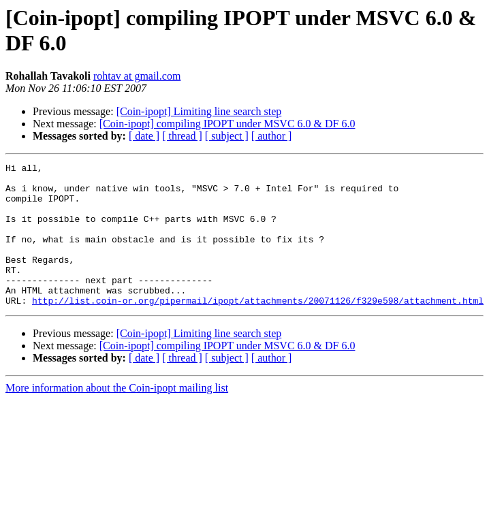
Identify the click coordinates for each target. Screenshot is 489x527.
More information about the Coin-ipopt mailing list (116, 416)
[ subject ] (227, 136)
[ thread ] (182, 136)
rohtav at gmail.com (136, 76)
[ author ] (271, 136)
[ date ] (144, 136)
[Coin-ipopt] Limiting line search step (199, 111)
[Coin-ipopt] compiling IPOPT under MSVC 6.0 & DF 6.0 (227, 123)
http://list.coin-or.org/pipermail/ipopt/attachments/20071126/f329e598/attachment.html (258, 329)
